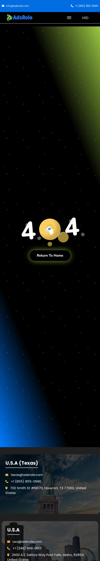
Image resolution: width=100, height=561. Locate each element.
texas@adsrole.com (27, 475)
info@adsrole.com (15, 6)
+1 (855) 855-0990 (84, 6)
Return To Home (50, 255)
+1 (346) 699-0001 (27, 548)
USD (86, 17)
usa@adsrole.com (27, 541)
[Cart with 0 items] (95, 17)
